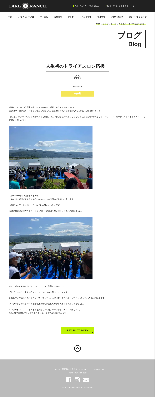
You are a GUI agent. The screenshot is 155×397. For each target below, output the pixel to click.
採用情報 (101, 17)
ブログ (71, 17)
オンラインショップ (138, 17)
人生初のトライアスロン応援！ (132, 24)
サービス (44, 17)
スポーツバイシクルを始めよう (88, 6)
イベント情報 (85, 17)
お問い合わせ (117, 17)
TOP (10, 17)
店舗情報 (58, 17)
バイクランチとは (26, 17)
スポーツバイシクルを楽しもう (120, 6)
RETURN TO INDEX (77, 330)
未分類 (113, 24)
